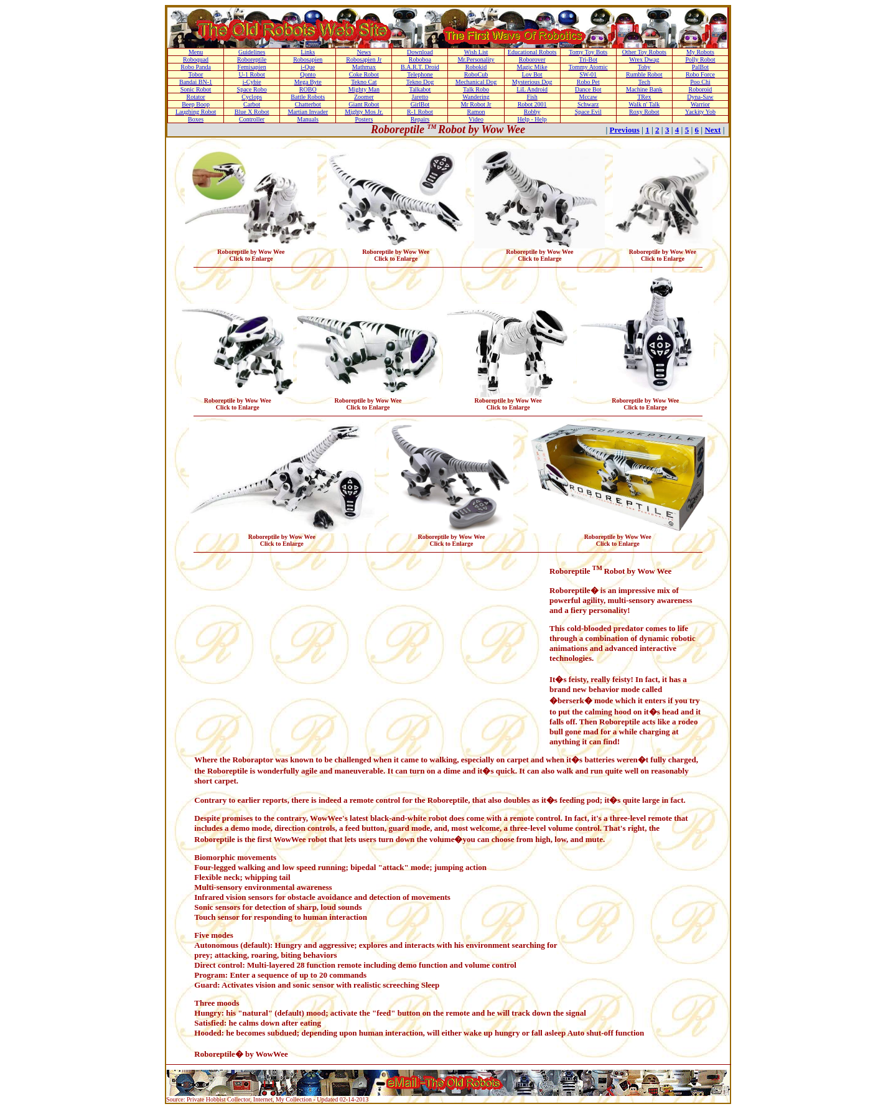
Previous (625, 129)
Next (712, 129)
